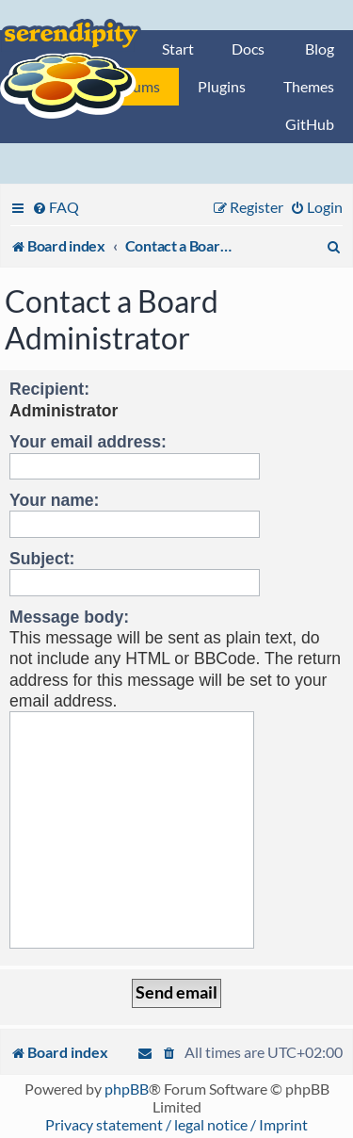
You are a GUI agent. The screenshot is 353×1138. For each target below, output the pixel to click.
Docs (248, 48)
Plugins (222, 86)
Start (178, 48)
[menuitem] (55, 206)
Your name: (54, 500)
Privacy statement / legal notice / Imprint (176, 1124)
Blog (319, 48)
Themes (308, 86)
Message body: (69, 617)
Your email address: (88, 441)
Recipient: (49, 389)
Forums (135, 86)
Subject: (41, 558)
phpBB (126, 1088)
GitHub (309, 124)
